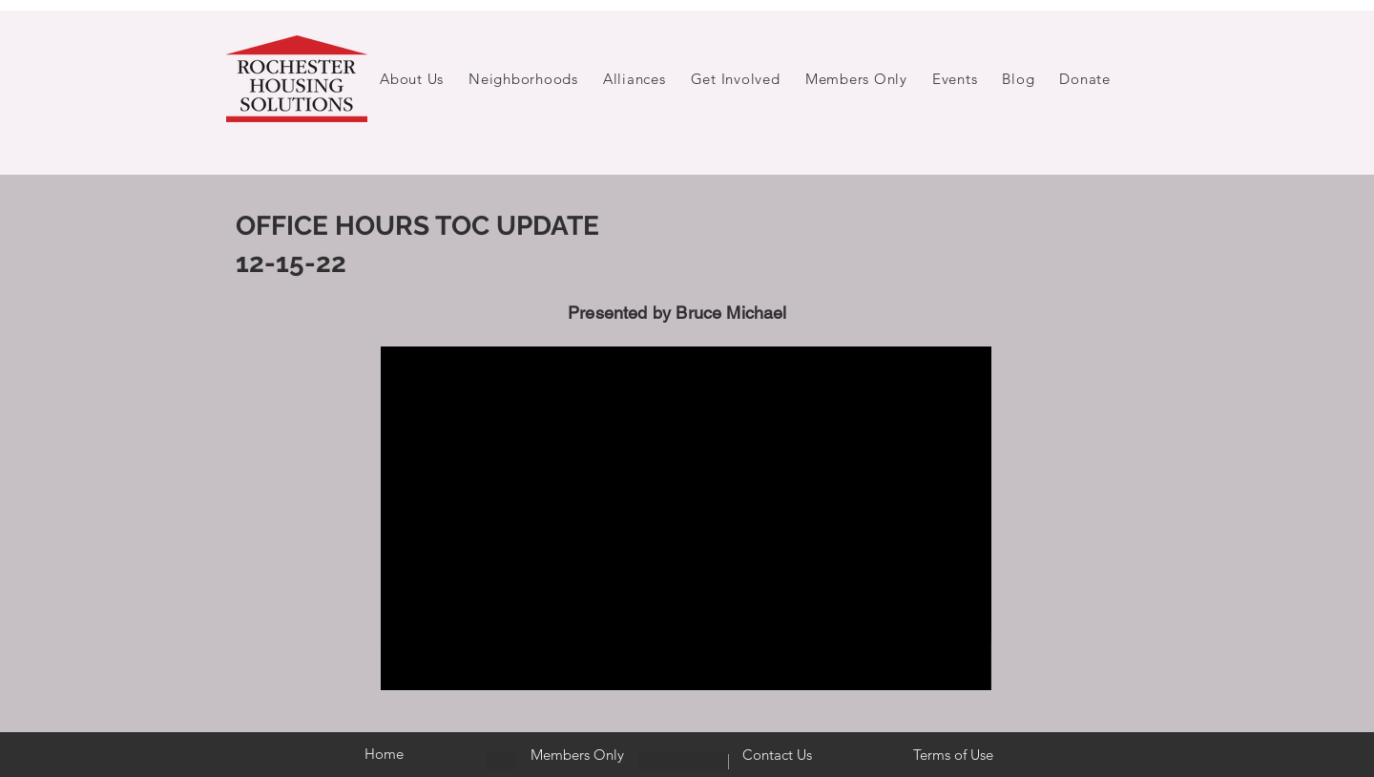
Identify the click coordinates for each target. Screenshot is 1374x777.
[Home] (384, 754)
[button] (411, 78)
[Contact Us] (777, 755)
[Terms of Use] (953, 755)
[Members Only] (576, 755)
